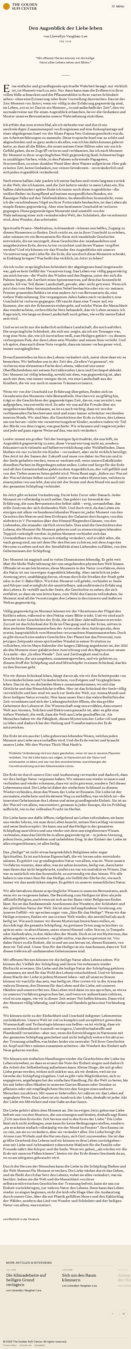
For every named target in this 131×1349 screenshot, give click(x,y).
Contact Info (25, 1345)
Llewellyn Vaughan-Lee (68, 35)
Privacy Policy (9, 1345)
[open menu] (118, 6)
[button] (123, 1313)
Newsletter (40, 1345)
